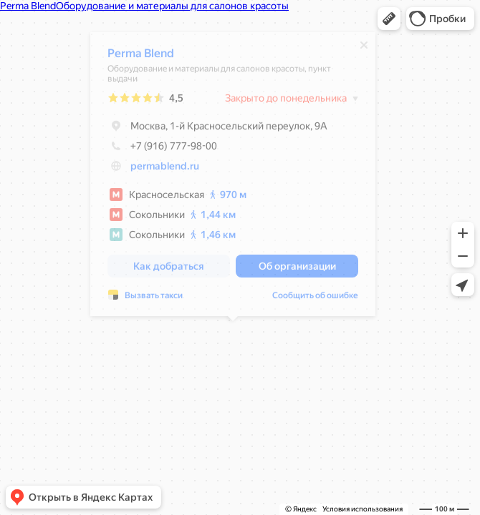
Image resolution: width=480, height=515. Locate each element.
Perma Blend (140, 57)
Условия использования (362, 509)
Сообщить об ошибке (315, 299)
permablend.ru (164, 169)
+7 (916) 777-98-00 (162, 149)
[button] (389, 18)
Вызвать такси (154, 299)
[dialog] (232, 178)
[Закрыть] (364, 48)
